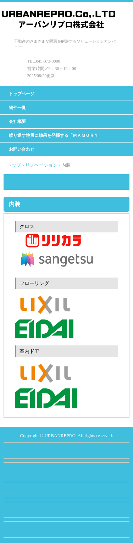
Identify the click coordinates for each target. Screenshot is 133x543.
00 (74, 68)
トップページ (21, 93)
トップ (14, 165)
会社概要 (17, 121)
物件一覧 (17, 107)
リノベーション (41, 165)
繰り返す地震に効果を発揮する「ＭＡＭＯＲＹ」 (55, 135)
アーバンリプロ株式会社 (60, 14)
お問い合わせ (21, 149)
